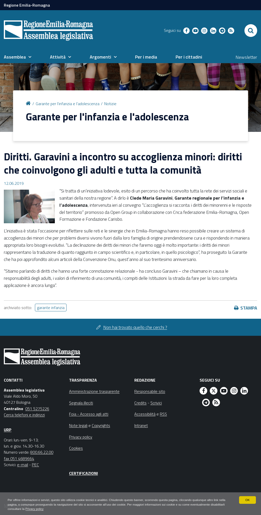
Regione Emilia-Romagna (27, 5)
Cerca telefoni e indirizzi (24, 415)
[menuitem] (17, 57)
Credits (140, 403)
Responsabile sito (149, 391)
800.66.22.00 (41, 452)
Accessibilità (144, 414)
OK (247, 500)
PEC (35, 465)
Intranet (141, 425)
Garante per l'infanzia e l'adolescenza (67, 104)
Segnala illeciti (81, 403)
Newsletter (246, 57)
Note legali (78, 425)
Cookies (76, 448)
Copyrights (101, 425)
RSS (163, 414)
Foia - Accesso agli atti (88, 414)
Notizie (110, 104)
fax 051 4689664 (19, 458)
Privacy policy (50, 509)
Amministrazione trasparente (94, 391)
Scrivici (156, 403)
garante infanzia (50, 307)
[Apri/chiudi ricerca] (250, 30)
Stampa (248, 307)
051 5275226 (37, 409)
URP (7, 430)
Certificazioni (83, 473)
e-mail (22, 465)
